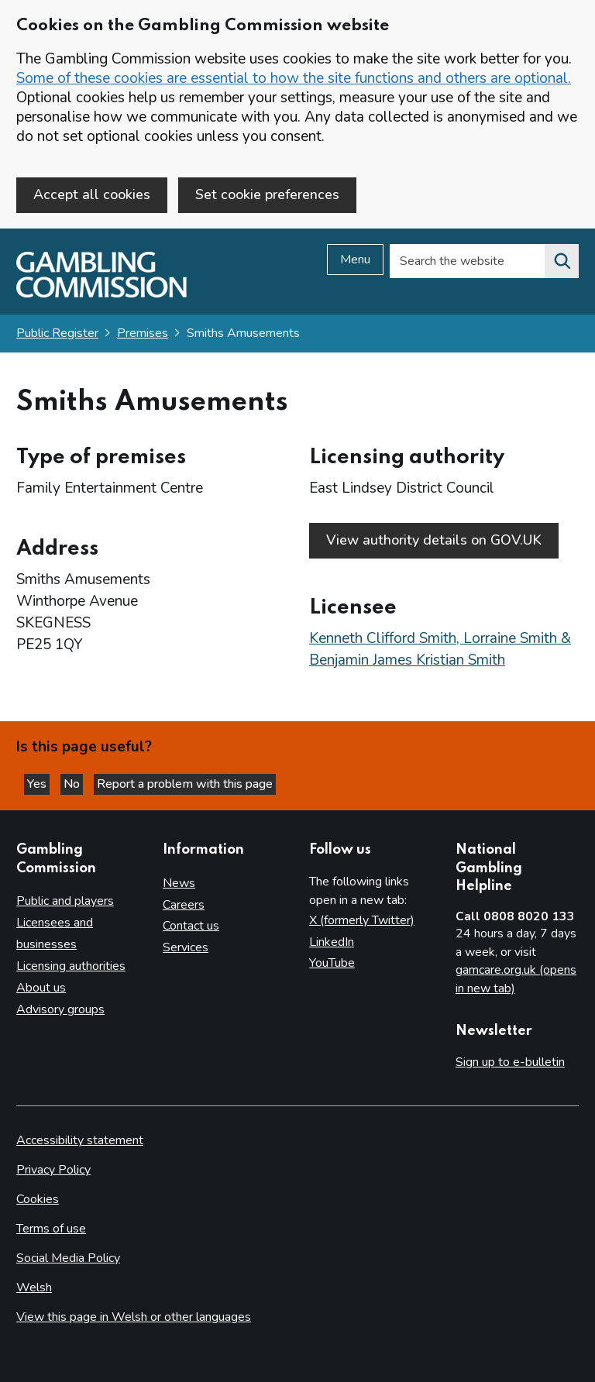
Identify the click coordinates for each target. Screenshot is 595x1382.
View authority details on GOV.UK (434, 540)
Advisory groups (60, 1009)
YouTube (332, 962)
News (179, 883)
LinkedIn (331, 942)
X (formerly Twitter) (361, 920)
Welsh (34, 1287)
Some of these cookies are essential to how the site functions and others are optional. (293, 78)
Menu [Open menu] (355, 259)
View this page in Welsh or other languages (133, 1316)
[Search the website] (562, 261)
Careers (184, 904)
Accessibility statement (79, 1140)
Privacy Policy (53, 1169)
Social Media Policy (68, 1258)
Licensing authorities (71, 966)
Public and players (65, 900)
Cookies (37, 1199)
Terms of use (51, 1228)
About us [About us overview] (41, 987)
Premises (142, 333)
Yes (38, 783)
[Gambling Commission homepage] (101, 293)
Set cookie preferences (267, 194)
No (73, 783)
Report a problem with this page (185, 783)
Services (185, 947)
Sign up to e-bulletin (510, 1062)
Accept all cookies (91, 194)
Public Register (57, 333)
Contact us (191, 925)
